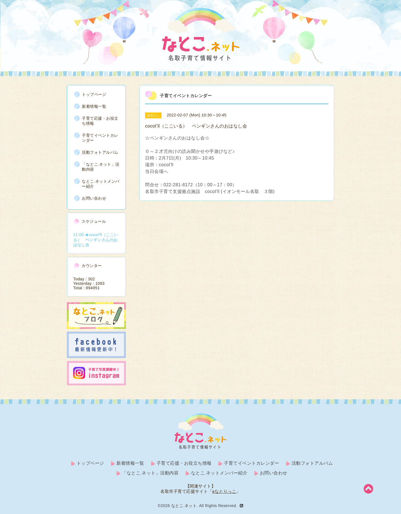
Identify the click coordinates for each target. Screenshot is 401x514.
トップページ (94, 94)
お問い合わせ (94, 198)
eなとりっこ (224, 491)
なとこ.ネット (184, 505)
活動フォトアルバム (100, 152)
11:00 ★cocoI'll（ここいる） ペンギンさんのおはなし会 (95, 239)
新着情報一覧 (94, 106)
